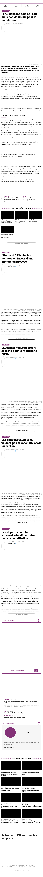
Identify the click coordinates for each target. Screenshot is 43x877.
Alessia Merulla (11, 24)
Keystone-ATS (11, 267)
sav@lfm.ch (22, 868)
